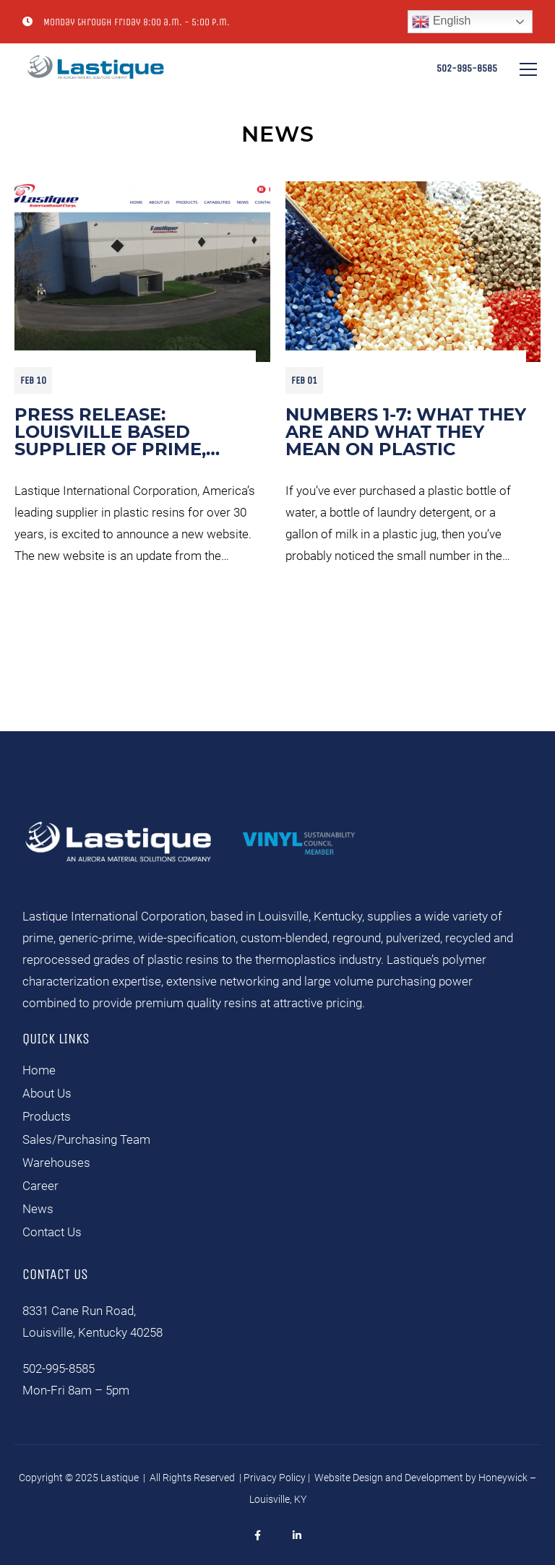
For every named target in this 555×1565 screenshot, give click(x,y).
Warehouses (56, 1162)
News (37, 1209)
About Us (47, 1093)
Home (39, 1070)
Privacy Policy (275, 1477)
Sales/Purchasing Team (86, 1139)
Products (46, 1116)
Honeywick (503, 1477)
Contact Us (52, 1232)
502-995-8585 (466, 68)
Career (40, 1185)
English (441, 21)
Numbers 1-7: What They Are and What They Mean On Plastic (405, 432)
